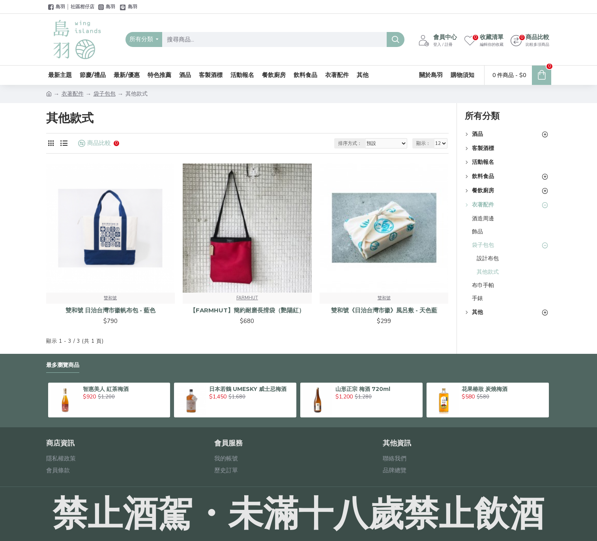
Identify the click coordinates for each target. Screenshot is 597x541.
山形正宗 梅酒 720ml (362, 389)
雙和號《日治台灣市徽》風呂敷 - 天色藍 (384, 310)
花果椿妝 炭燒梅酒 (484, 389)
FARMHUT (247, 298)
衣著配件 (73, 94)
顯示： (423, 143)
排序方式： (350, 143)
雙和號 (110, 298)
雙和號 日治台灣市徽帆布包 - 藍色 (110, 310)
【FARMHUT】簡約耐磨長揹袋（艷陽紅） (247, 310)
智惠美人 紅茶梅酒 (106, 389)
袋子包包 (105, 94)
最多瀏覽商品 (62, 365)
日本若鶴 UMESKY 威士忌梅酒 (247, 389)
